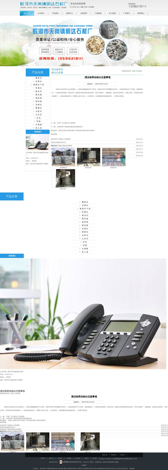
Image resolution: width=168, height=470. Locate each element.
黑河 (123, 468)
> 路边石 (37, 91)
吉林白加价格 (89, 130)
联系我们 (140, 13)
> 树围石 (37, 108)
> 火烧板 (37, 124)
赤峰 (62, 468)
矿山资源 (112, 13)
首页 (133, 71)
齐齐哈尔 (95, 468)
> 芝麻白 (37, 88)
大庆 (105, 468)
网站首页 (26, 13)
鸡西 (99, 468)
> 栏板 (37, 121)
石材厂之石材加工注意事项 (66, 123)
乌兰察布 (86, 468)
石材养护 (83, 13)
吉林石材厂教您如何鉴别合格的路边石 (70, 127)
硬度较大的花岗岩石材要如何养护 (11, 431)
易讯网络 (131, 468)
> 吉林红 (37, 105)
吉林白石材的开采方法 (58, 142)
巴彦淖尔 (80, 468)
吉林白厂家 (74, 130)
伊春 (108, 468)
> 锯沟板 (37, 101)
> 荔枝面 (37, 98)
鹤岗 (102, 468)
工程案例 (98, 13)
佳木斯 (112, 468)
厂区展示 (126, 13)
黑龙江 (45, 468)
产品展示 (55, 13)
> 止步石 (37, 115)
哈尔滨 (91, 468)
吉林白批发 (81, 130)
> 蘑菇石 (37, 78)
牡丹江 (120, 468)
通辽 (65, 468)
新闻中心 (69, 13)
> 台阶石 (37, 111)
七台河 (116, 468)
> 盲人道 (37, 128)
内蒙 (48, 468)
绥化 (126, 468)
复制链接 (116, 458)
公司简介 (41, 13)
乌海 (59, 468)
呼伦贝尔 (75, 468)
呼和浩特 (52, 468)
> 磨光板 (37, 95)
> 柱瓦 (37, 118)
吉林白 (58, 89)
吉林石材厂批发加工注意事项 (60, 139)
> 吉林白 (37, 81)
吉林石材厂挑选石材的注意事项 (61, 146)
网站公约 (105, 455)
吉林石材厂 (88, 167)
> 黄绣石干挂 (37, 85)
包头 (56, 468)
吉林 (41, 468)
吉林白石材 (66, 130)
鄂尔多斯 (69, 468)
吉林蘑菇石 (63, 167)
